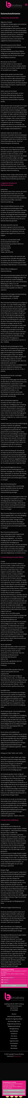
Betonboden (14, 1048)
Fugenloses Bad (14, 1041)
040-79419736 (14, 1008)
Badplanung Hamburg (14, 1026)
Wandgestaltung (14, 1029)
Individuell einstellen (14, 1093)
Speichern (14, 985)
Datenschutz (17, 1056)
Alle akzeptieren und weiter (14, 1090)
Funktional (5, 980)
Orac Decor (14, 1036)
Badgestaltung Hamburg (14, 1024)
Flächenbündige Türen (14, 1021)
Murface (14, 1014)
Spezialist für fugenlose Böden (14, 1019)
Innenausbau (14, 1038)
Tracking (5, 982)
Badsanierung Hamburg (14, 1016)
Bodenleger (14, 1046)
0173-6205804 (14, 1010)
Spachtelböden (14, 1031)
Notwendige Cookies (8, 977)
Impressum (10, 1056)
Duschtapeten (14, 1043)
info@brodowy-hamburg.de (14, 1006)
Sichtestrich (14, 1033)
